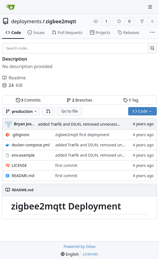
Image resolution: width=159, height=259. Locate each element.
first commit (66, 165)
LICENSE (19, 165)
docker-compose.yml (31, 144)
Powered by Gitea (79, 246)
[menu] (70, 254)
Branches (79, 100)
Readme (14, 78)
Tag (130, 100)
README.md (23, 175)
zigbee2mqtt (61, 21)
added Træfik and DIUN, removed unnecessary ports (85, 124)
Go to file (69, 111)
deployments (26, 21)
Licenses (90, 254)
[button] (48, 111)
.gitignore (20, 134)
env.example (23, 155)
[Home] (10, 7)
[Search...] (152, 48)
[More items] (152, 33)
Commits (28, 100)
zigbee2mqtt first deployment (82, 134)
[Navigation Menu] (150, 6)
